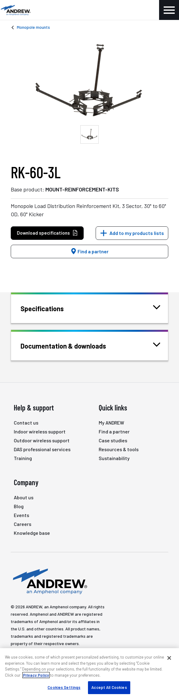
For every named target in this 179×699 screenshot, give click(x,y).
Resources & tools (119, 449)
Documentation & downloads (71, 345)
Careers (22, 524)
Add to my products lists (136, 233)
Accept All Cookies (109, 687)
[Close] (169, 658)
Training (23, 458)
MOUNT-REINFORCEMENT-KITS (82, 189)
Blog (19, 506)
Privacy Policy (36, 675)
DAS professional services (42, 449)
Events (21, 515)
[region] (89, 673)
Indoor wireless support (40, 431)
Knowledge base (32, 533)
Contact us (26, 422)
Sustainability (114, 458)
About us (23, 497)
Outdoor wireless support (42, 440)
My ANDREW (111, 422)
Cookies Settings (64, 687)
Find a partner (89, 251)
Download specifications (47, 233)
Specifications (50, 308)
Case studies (113, 440)
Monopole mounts (33, 27)
